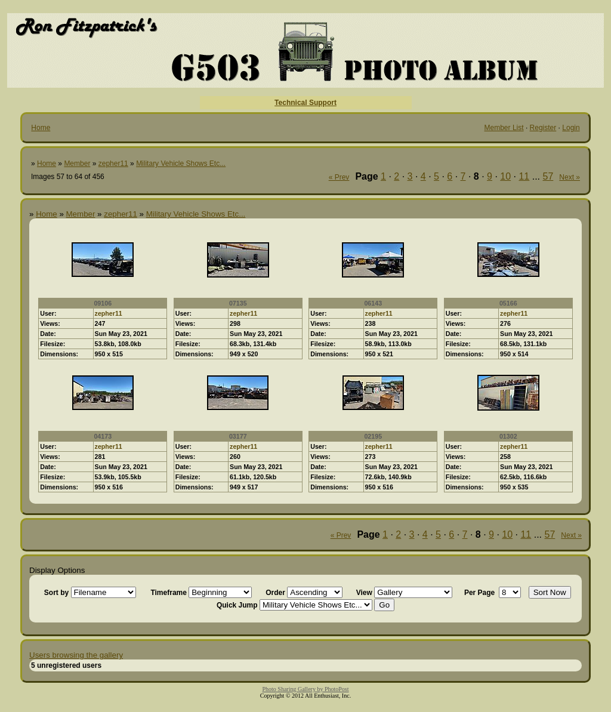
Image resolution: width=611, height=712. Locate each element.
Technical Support (305, 102)
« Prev (339, 177)
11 (524, 176)
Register (543, 128)
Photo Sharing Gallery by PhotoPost (305, 689)
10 (505, 176)
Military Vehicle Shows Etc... (181, 163)
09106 (103, 303)
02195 (373, 436)
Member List (504, 128)
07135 (238, 303)
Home (40, 128)
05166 (508, 303)
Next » (569, 177)
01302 (508, 436)
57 (548, 176)
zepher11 (113, 163)
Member (77, 163)
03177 (238, 436)
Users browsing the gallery (76, 655)
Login (570, 128)
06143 (373, 303)
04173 (103, 436)
